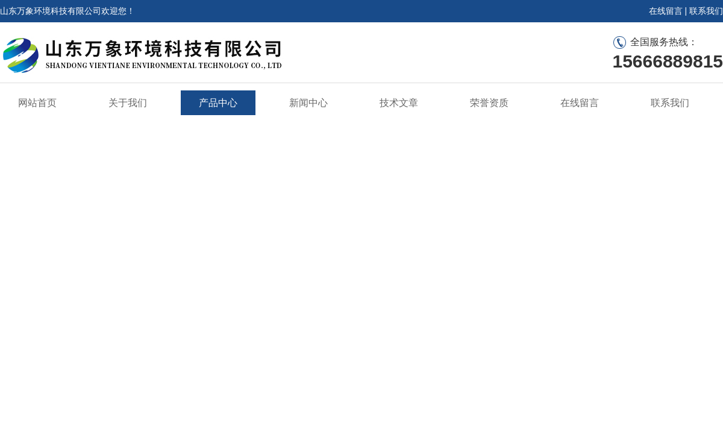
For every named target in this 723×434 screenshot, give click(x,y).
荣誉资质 (489, 103)
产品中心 (218, 103)
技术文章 (399, 103)
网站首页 (37, 103)
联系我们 (706, 11)
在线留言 (666, 11)
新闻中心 (308, 103)
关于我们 (127, 103)
